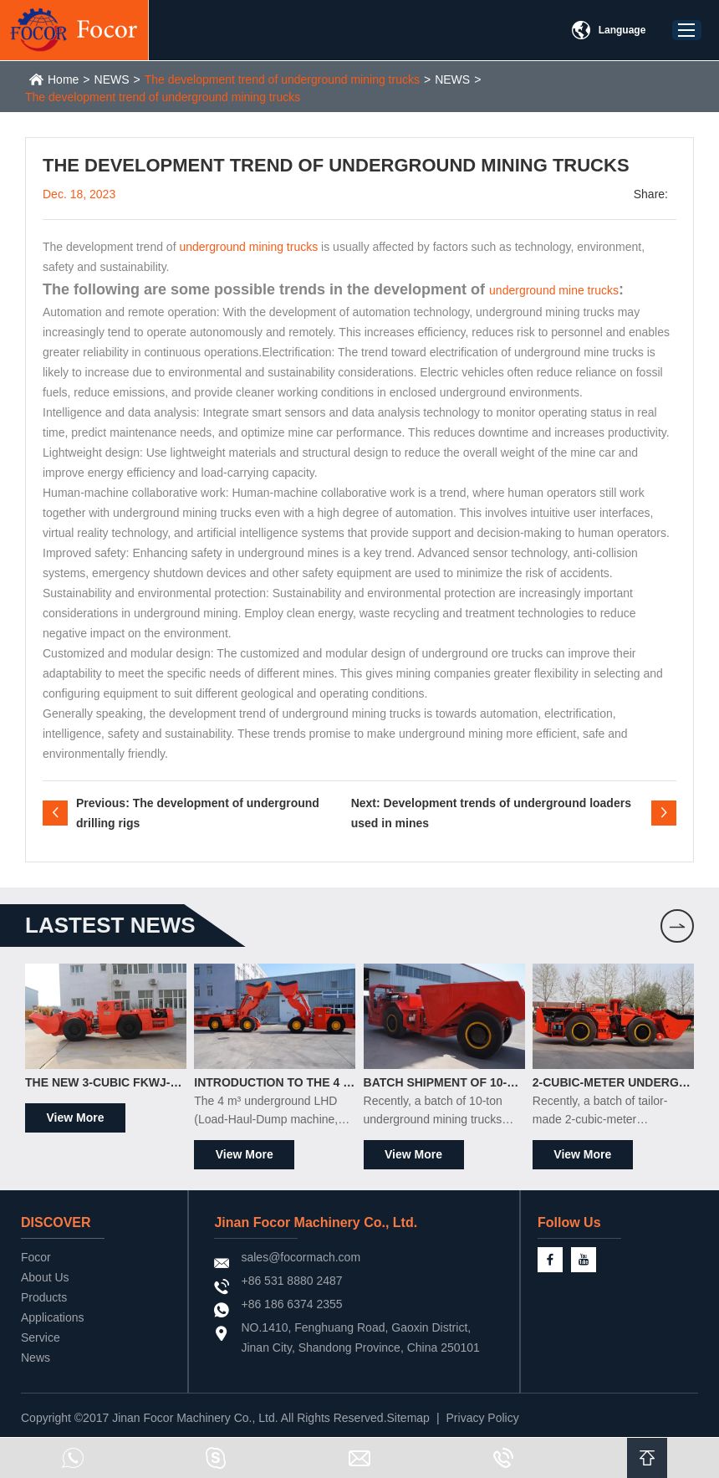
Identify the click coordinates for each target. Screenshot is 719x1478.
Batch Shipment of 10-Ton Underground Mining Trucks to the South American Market (444, 1082)
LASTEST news (110, 925)
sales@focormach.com (300, 1257)
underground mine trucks (554, 290)
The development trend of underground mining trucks (282, 79)
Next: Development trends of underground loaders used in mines (491, 813)
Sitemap (408, 1417)
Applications (52, 1317)
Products (44, 1297)
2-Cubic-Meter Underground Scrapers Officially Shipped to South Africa (613, 1082)
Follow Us (569, 1222)
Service (40, 1337)
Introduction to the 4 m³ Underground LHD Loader (274, 1082)
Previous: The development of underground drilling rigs (197, 813)
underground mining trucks (248, 246)
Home (63, 79)
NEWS (112, 79)
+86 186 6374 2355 (291, 1304)
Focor (36, 1257)
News (35, 1357)
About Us (45, 1277)
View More (76, 1117)
